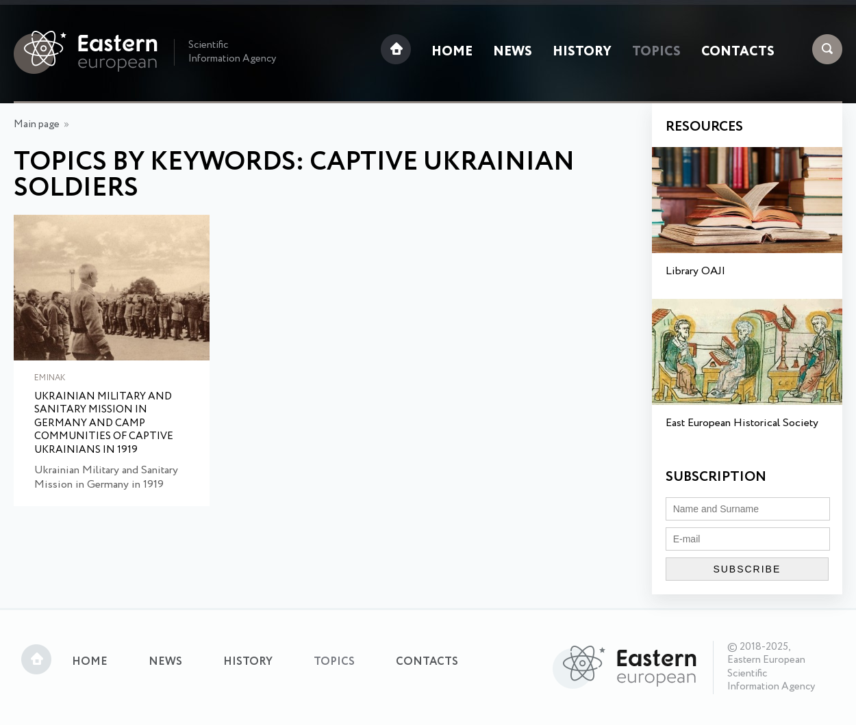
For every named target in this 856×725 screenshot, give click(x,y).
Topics (656, 52)
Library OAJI (695, 271)
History (582, 52)
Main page (37, 124)
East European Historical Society (742, 423)
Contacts (738, 52)
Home (452, 52)
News (512, 52)
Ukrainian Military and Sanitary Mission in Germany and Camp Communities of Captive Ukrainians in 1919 (103, 424)
